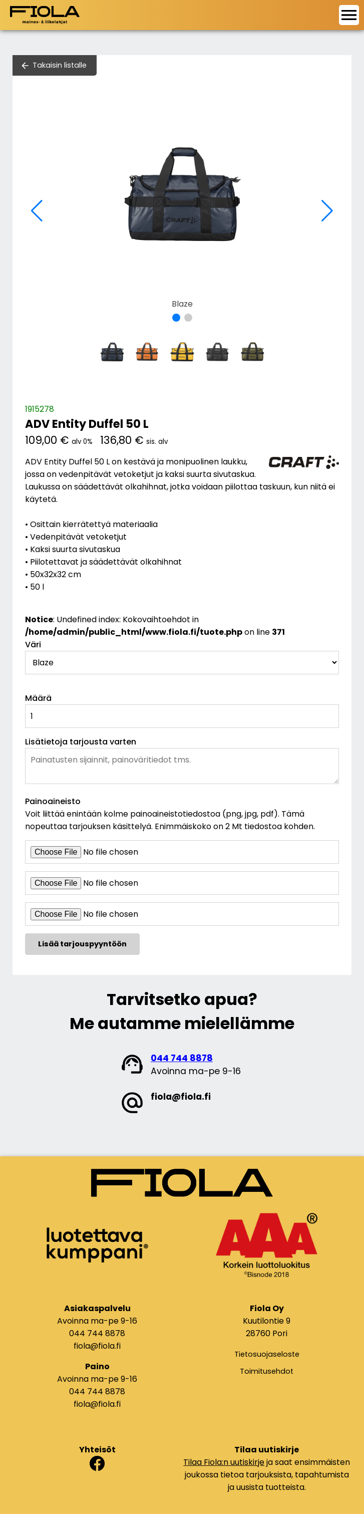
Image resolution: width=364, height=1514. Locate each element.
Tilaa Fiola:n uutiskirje (223, 1462)
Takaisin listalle (60, 65)
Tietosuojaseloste (266, 1354)
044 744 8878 (182, 1058)
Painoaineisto (53, 801)
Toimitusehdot (266, 1371)
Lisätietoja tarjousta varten (80, 741)
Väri (33, 644)
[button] (176, 318)
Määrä (38, 698)
